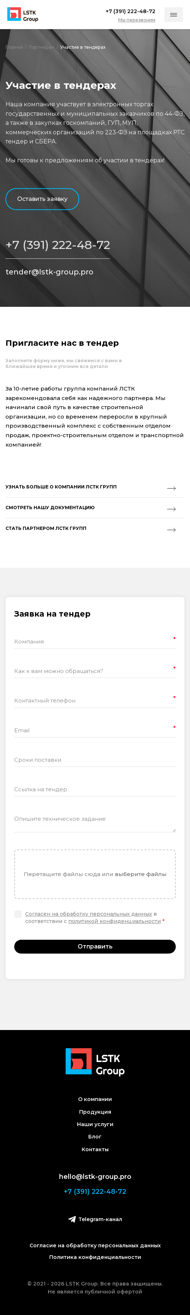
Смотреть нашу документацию (90, 508)
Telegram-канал (95, 1219)
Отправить (95, 946)
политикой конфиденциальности (114, 921)
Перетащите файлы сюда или (95, 874)
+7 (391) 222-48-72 (57, 245)
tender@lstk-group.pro (49, 272)
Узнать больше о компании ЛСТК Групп (90, 487)
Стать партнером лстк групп (90, 529)
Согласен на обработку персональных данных (88, 914)
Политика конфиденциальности (95, 1257)
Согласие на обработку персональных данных (95, 1245)
